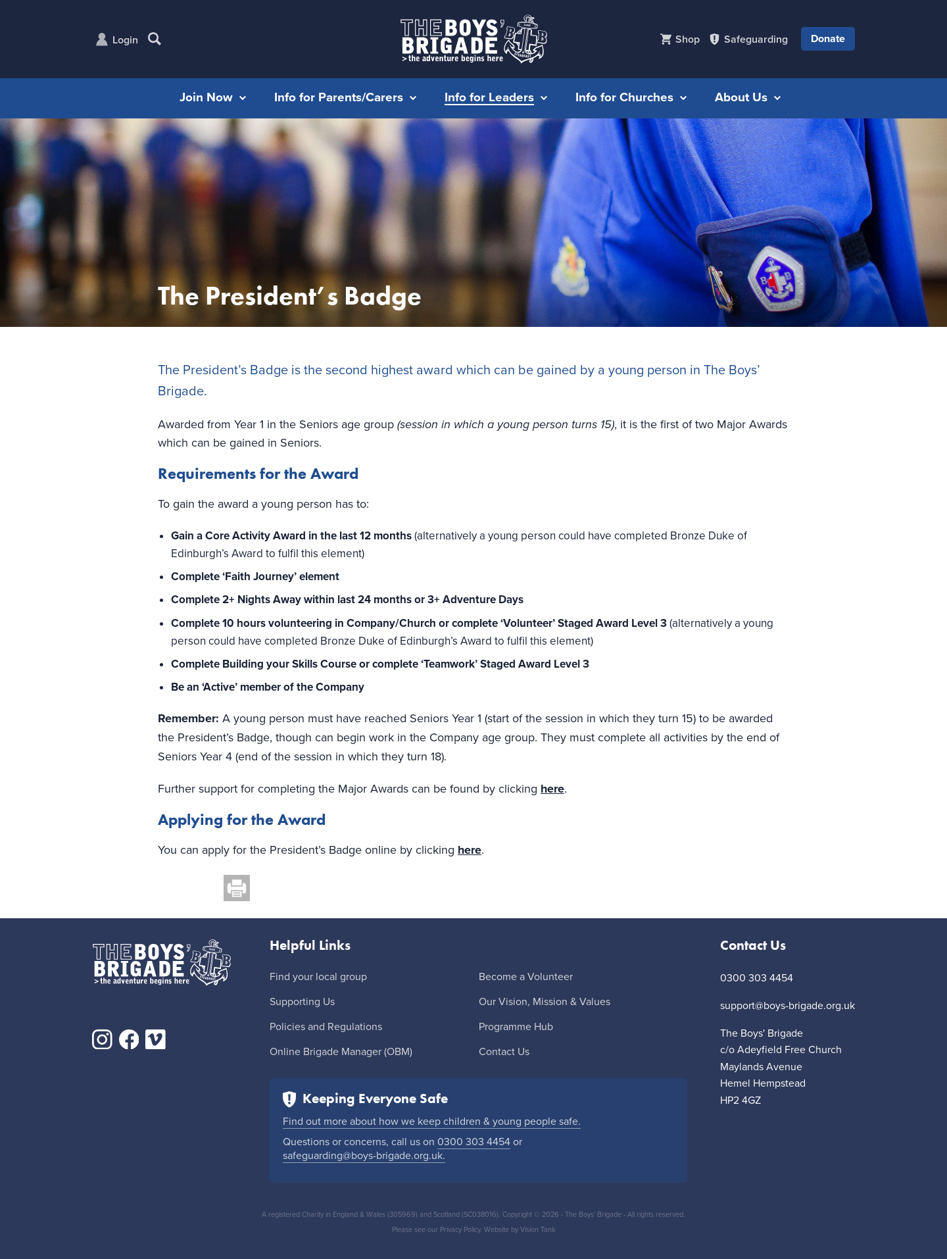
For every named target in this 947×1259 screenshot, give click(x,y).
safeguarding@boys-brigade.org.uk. (364, 1155)
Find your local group (318, 976)
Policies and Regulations (326, 1026)
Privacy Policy (460, 1229)
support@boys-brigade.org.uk (787, 1005)
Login (125, 40)
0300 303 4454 (473, 1141)
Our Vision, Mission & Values (544, 1001)
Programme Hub (516, 1026)
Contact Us (504, 1051)
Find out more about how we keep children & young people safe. (432, 1121)
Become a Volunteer (526, 976)
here (552, 788)
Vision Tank (538, 1229)
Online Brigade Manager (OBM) (341, 1051)
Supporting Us (302, 1001)
